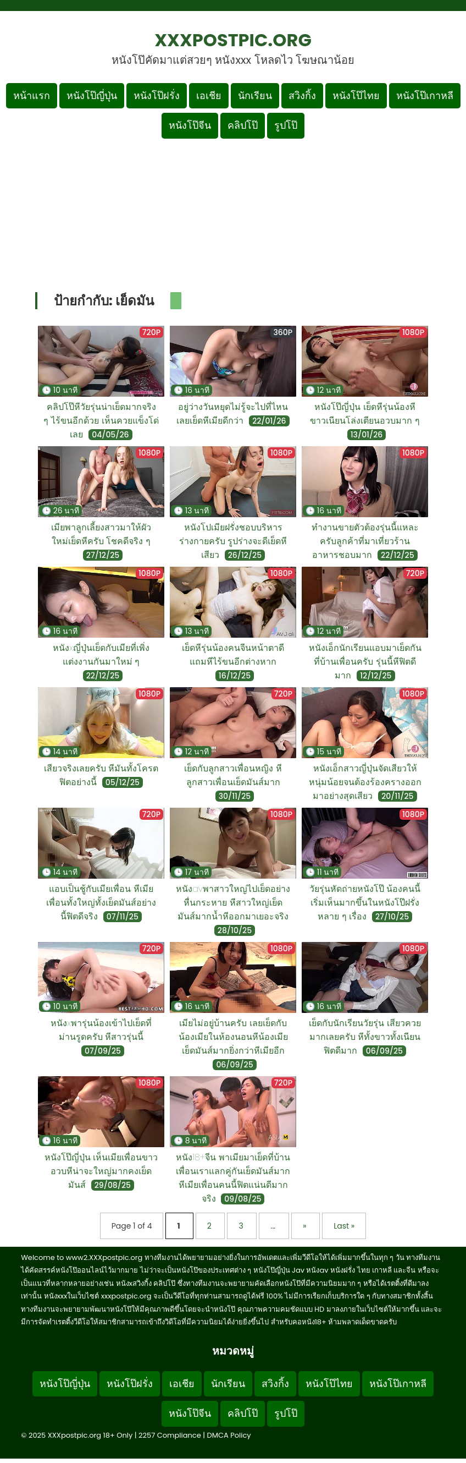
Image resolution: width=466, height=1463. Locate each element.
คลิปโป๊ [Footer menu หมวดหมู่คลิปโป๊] (243, 1413)
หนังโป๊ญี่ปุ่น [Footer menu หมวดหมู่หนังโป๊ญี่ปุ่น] (65, 1383)
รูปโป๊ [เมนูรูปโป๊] (285, 125)
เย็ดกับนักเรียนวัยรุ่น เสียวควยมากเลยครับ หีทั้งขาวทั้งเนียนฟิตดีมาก (365, 1037)
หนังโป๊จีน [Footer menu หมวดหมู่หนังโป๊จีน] (190, 1413)
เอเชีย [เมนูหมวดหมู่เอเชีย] (208, 95)
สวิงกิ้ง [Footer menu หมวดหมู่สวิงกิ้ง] (275, 1383)
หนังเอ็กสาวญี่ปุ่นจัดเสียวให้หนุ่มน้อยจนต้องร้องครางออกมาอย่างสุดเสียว (365, 782)
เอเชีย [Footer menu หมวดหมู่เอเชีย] (182, 1383)
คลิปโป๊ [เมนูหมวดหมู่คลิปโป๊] (243, 125)
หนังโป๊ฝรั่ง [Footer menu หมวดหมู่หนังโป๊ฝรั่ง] (130, 1383)
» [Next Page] (305, 1225)
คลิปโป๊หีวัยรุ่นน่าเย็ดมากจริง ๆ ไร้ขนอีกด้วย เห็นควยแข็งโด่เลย (100, 421)
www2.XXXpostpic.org (104, 1257)
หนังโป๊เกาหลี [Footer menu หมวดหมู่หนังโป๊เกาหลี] (397, 1383)
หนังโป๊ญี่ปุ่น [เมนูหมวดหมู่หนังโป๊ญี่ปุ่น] (91, 95)
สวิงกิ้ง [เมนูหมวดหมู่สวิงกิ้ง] (302, 95)
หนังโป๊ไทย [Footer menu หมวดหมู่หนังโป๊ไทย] (329, 1383)
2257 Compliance (169, 1435)
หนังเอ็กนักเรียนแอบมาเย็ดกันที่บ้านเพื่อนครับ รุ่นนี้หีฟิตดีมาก (365, 662)
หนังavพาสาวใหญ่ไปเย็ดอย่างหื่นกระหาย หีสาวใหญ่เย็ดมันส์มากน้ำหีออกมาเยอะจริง (233, 903)
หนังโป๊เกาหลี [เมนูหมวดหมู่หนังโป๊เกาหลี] (424, 95)
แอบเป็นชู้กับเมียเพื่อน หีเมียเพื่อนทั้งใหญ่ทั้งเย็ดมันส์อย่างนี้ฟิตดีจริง (101, 903)
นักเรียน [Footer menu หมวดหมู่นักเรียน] (228, 1383)
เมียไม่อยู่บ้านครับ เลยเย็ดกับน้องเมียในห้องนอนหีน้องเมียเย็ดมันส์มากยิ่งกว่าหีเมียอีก (233, 1037)
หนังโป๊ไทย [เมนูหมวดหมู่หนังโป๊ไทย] (356, 95)
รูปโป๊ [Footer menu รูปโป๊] (285, 1413)
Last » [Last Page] (344, 1225)
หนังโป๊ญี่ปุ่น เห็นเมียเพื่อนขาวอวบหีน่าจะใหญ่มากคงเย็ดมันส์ (101, 1171)
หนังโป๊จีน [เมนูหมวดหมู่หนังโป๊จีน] (190, 125)
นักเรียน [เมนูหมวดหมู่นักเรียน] (255, 95)
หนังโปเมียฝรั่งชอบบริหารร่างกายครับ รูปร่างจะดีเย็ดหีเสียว (233, 541)
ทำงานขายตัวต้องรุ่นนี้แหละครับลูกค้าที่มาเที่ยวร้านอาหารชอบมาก (365, 541)
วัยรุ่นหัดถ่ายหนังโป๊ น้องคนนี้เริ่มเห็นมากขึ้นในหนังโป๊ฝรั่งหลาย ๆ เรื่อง (365, 903)
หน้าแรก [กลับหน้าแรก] (31, 95)
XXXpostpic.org (233, 40)
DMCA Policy (229, 1435)
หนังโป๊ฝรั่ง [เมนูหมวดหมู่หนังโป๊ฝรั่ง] (157, 95)
